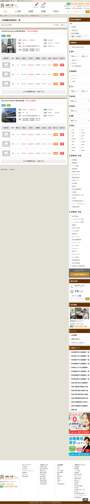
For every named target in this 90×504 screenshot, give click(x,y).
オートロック (76, 236)
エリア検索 (18, 12)
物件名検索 (25, 476)
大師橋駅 (32, 50)
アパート (74, 78)
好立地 (74, 198)
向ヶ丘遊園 (60, 470)
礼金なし (74, 63)
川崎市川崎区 (30, 46)
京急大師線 (25, 49)
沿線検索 (31, 12)
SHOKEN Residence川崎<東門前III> (19, 31)
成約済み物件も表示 (78, 47)
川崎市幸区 (43, 474)
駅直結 (74, 186)
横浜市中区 (43, 470)
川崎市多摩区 (43, 482)
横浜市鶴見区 (43, 480)
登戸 (58, 467)
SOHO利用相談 (76, 189)
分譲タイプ (75, 180)
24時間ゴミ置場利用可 (78, 266)
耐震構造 (74, 163)
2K (73, 136)
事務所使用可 (76, 177)
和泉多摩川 (60, 472)
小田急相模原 (60, 484)
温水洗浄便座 (76, 263)
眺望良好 (74, 234)
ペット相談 (75, 166)
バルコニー (75, 248)
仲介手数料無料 (76, 66)
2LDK (73, 138)
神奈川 (59, 480)
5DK (73, 150)
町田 (58, 478)
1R (73, 130)
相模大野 (59, 476)
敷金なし (74, 60)
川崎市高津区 (43, 484)
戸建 (73, 81)
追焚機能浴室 (76, 260)
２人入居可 (75, 231)
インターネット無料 (78, 222)
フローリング (76, 242)
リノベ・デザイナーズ (78, 204)
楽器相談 (74, 168)
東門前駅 (32, 49)
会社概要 (43, 12)
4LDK (73, 147)
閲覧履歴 (43, 5)
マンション (75, 75)
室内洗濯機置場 (76, 239)
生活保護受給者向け (78, 201)
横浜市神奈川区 (44, 468)
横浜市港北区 (43, 472)
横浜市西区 (43, 476)
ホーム (5, 12)
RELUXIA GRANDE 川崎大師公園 (18, 100)
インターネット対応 (78, 219)
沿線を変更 (75, 30)
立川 (58, 482)
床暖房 (74, 225)
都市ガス (74, 251)
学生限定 (74, 183)
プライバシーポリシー (28, 470)
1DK (73, 133)
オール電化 (75, 257)
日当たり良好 (76, 228)
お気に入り (36, 5)
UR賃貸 (74, 192)
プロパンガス (76, 254)
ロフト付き (75, 245)
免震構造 (74, 160)
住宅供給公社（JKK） (78, 195)
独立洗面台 (75, 216)
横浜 (58, 474)
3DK (73, 141)
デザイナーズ (76, 174)
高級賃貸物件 (76, 206)
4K (73, 144)
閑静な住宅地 (76, 171)
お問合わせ (56, 12)
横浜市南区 (43, 478)
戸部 (58, 468)
